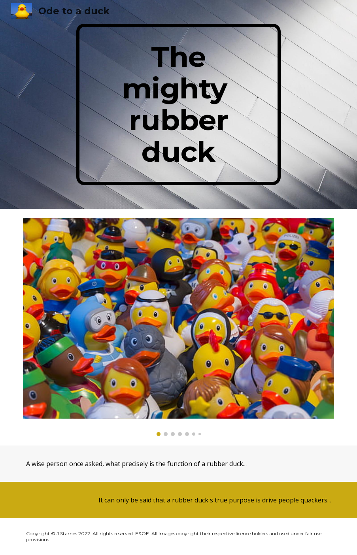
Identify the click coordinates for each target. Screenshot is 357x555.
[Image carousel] (178, 327)
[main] (178, 104)
